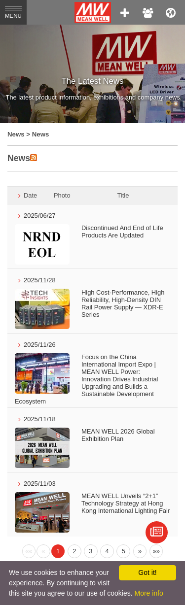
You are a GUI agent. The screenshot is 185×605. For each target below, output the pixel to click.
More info (148, 593)
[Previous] (29, 551)
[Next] (140, 551)
